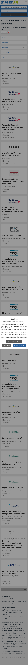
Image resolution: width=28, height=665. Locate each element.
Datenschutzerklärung (22, 337)
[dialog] (14, 332)
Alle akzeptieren (19, 345)
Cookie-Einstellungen (14, 341)
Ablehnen (7, 345)
